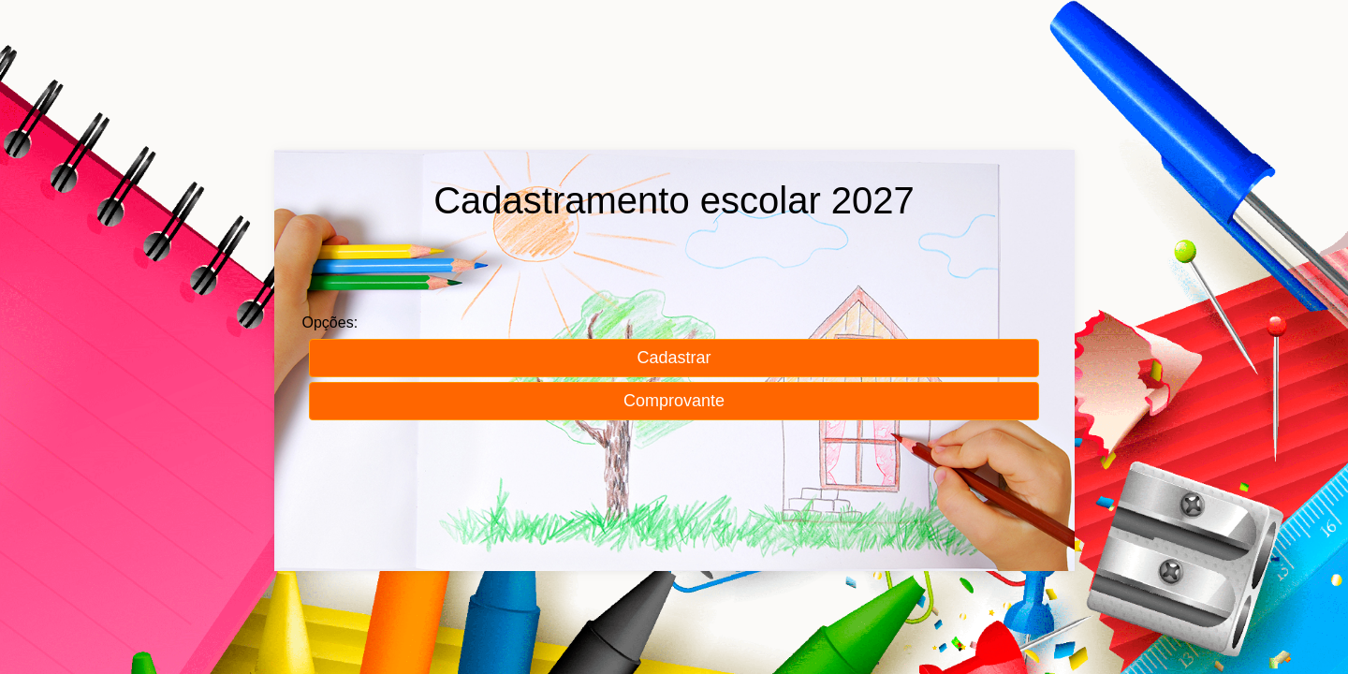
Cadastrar (674, 357)
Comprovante (674, 400)
